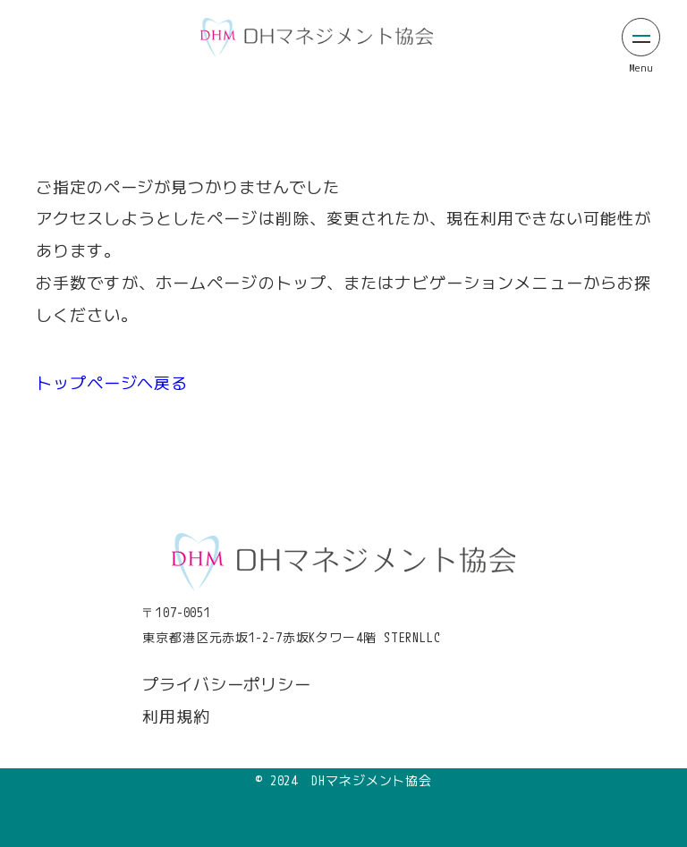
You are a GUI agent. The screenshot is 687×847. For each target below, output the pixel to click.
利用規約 (176, 716)
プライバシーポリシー (226, 684)
